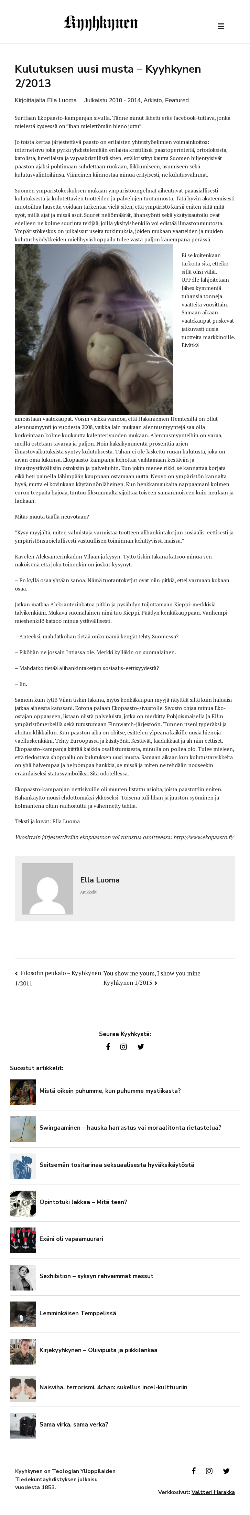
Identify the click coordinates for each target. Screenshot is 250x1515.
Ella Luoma (62, 100)
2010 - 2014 (125, 100)
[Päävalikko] (221, 26)
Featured (177, 100)
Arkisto (153, 100)
